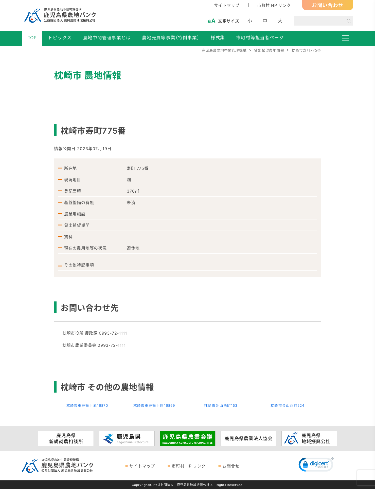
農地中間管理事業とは (107, 37)
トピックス (60, 37)
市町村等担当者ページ (260, 37)
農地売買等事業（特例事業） (170, 37)
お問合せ (230, 466)
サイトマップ (227, 5)
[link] (316, 465)
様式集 (218, 37)
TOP (32, 37)
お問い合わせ (328, 5)
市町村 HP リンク (274, 5)
